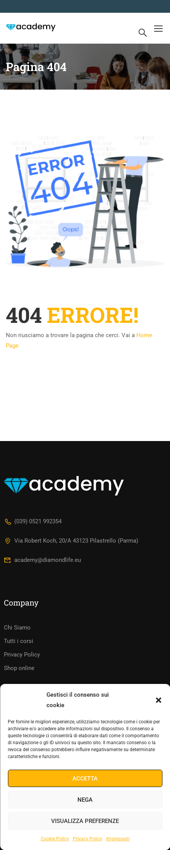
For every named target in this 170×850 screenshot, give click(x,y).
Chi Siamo (17, 627)
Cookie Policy (55, 839)
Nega (85, 799)
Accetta (85, 778)
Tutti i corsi (18, 641)
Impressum (118, 839)
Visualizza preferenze (85, 821)
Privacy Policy (87, 839)
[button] (158, 700)
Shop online (19, 668)
